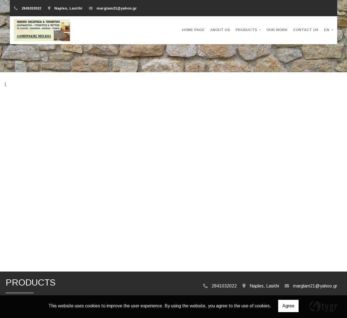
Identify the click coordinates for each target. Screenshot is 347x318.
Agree (288, 305)
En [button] (327, 30)
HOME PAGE (193, 30)
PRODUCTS (247, 30)
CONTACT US (305, 30)
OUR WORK (276, 30)
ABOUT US (220, 30)
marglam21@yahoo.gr (117, 8)
